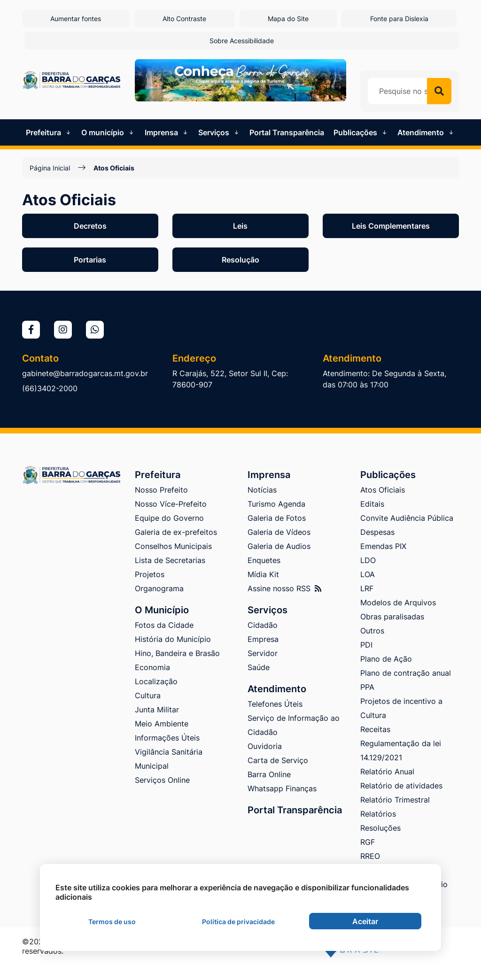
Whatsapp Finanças (282, 788)
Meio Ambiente (161, 723)
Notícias (262, 489)
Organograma (159, 588)
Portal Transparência (286, 132)
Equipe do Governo (169, 518)
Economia (152, 667)
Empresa (263, 639)
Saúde (259, 667)
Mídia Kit (263, 574)
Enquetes (264, 560)
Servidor (263, 653)
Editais (372, 504)
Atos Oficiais (113, 168)
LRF (366, 588)
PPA (367, 687)
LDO (368, 560)
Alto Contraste (184, 19)
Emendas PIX (383, 546)
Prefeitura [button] (49, 132)
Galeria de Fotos (277, 518)
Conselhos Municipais (173, 546)
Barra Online (269, 774)
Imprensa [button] (167, 132)
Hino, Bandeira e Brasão (177, 653)
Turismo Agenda (276, 504)
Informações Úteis (167, 737)
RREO (370, 856)
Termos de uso (112, 922)
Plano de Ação (386, 659)
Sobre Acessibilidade (241, 41)
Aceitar (365, 921)
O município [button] (108, 132)
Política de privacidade (238, 922)
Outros (372, 630)
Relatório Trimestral (395, 799)
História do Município (173, 639)
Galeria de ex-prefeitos (176, 532)
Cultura (148, 695)
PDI (366, 644)
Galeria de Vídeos (279, 532)
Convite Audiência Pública (406, 518)
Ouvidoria (265, 746)
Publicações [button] (361, 132)
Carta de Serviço (278, 760)
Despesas (377, 532)
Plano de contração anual (405, 673)
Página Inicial (50, 168)
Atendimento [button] (426, 132)
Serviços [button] (219, 132)
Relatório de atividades (401, 785)
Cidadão (263, 625)
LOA (367, 574)
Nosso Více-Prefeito (171, 504)
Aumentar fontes (75, 19)
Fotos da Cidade (164, 625)
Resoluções (380, 828)
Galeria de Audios (279, 546)
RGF (367, 842)
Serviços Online (162, 780)
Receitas (375, 729)
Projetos (149, 574)
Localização (156, 681)
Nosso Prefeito (161, 489)
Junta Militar (157, 709)
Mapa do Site (288, 19)
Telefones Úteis (275, 704)
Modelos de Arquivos (398, 602)
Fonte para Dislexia (399, 19)
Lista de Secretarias (170, 560)
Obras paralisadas (392, 616)
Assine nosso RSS (284, 588)
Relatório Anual (387, 771)
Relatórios (378, 813)
